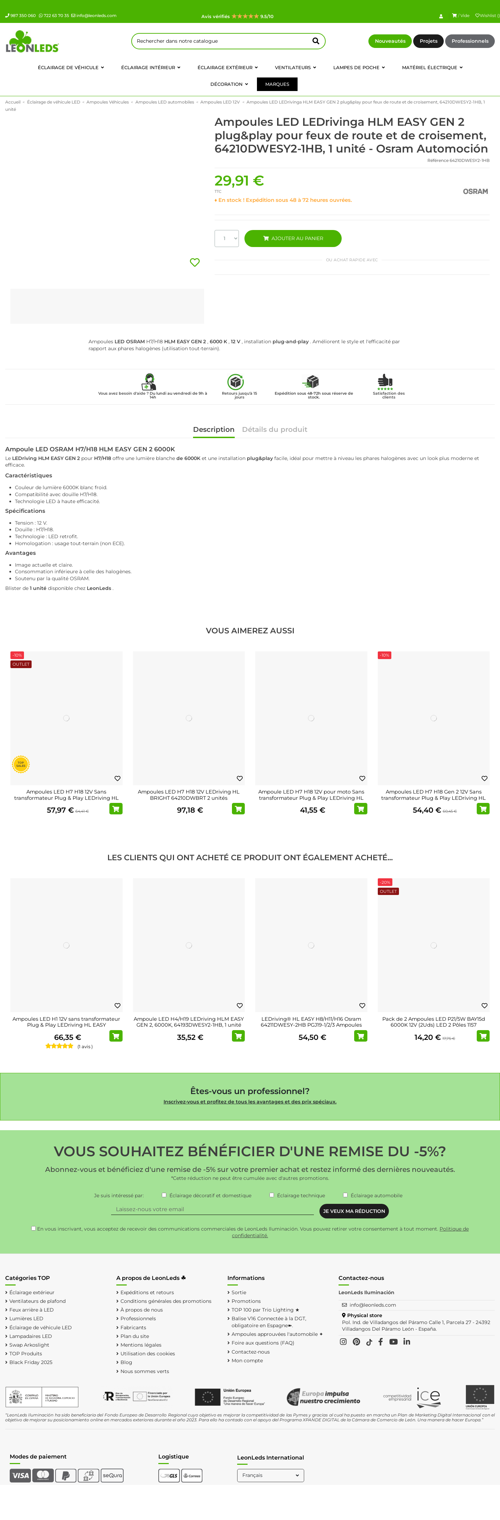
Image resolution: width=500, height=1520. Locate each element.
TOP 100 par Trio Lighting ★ (266, 1310)
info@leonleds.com (94, 15)
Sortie (239, 1292)
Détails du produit (274, 430)
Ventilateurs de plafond (37, 1301)
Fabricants (133, 1327)
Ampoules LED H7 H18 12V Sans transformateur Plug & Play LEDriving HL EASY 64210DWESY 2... (66, 798)
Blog (126, 1362)
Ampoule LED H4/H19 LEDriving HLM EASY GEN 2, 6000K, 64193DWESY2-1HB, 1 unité (189, 1022)
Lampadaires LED (30, 1336)
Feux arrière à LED (31, 1310)
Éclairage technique (301, 1195)
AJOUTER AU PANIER (293, 238)
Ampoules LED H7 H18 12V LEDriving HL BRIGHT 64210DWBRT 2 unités (189, 795)
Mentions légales (140, 1345)
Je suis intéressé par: (119, 1195)
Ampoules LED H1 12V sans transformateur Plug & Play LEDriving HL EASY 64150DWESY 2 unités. (66, 1025)
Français (271, 1475)
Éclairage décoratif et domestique (210, 1195)
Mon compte (247, 1360)
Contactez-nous (251, 1352)
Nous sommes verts (144, 1371)
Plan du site (134, 1336)
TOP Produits (25, 1353)
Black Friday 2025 (30, 1362)
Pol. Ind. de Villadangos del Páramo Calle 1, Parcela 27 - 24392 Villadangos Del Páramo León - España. (416, 1325)
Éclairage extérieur (32, 1292)
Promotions (246, 1301)
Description (214, 430)
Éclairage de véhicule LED (40, 1327)
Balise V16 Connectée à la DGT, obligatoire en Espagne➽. (269, 1322)
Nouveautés (390, 41)
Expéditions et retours (147, 1292)
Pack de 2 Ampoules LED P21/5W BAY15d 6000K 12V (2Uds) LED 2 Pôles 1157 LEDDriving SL (433, 1025)
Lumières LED (26, 1318)
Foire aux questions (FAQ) (263, 1343)
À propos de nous (141, 1310)
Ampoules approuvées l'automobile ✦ (277, 1334)
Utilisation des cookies (147, 1353)
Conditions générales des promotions (165, 1301)
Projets (429, 41)
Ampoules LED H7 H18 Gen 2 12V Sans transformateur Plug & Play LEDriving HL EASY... (433, 798)
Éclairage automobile (376, 1195)
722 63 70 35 (54, 15)
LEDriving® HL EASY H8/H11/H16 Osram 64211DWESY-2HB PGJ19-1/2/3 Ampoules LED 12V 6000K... (311, 1025)
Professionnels (470, 41)
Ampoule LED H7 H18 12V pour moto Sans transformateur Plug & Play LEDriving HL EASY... (311, 798)
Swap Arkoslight (29, 1345)
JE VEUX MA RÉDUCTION (354, 1211)
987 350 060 (20, 15)
